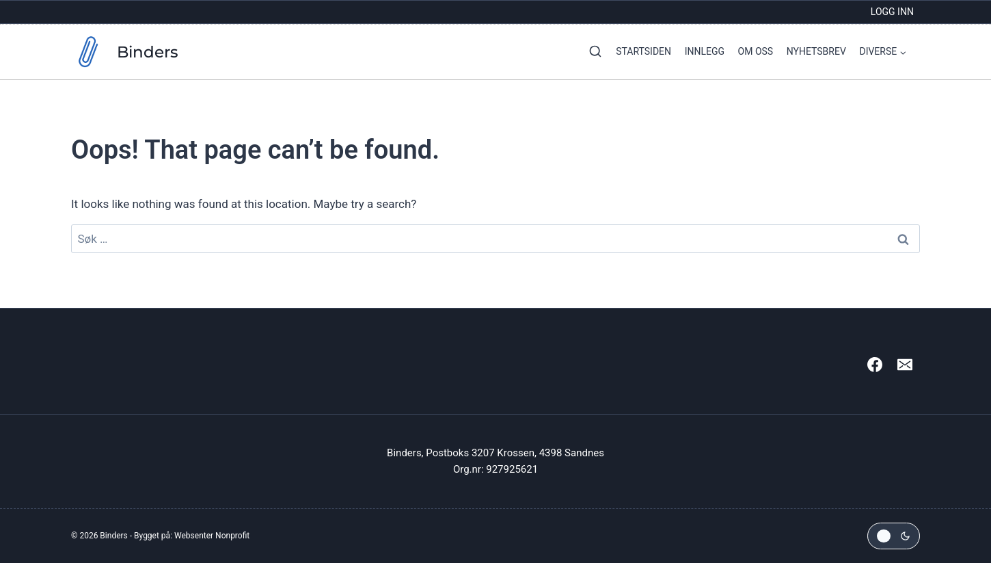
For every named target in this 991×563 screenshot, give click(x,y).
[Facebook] (875, 365)
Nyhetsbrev (816, 51)
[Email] (905, 365)
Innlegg (704, 51)
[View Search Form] (592, 52)
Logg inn (892, 11)
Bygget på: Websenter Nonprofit (191, 535)
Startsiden (643, 51)
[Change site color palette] (893, 536)
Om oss (756, 51)
